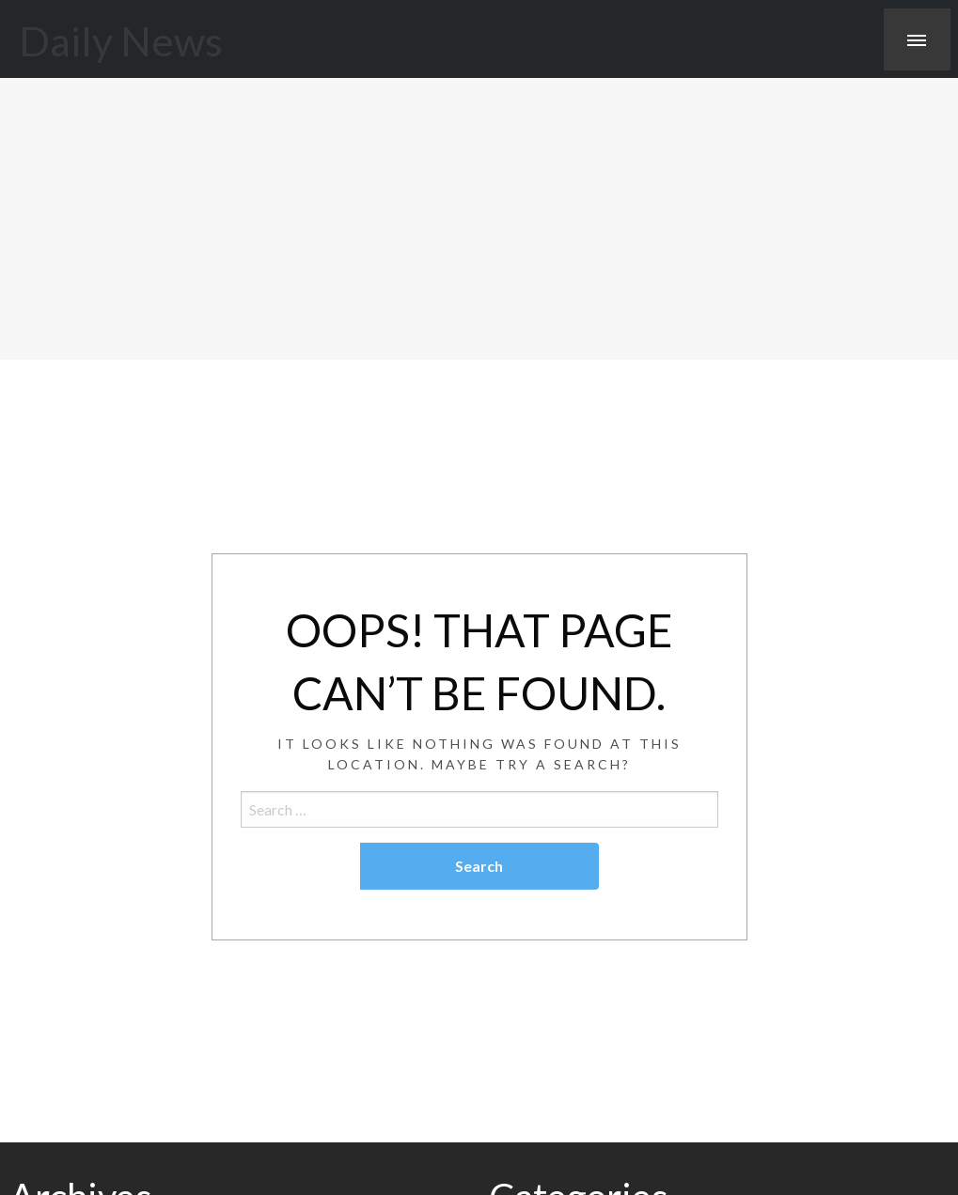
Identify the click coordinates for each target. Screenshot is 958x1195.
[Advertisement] (479, 218)
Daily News (121, 40)
